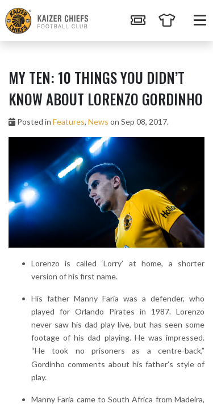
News (98, 121)
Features (69, 121)
